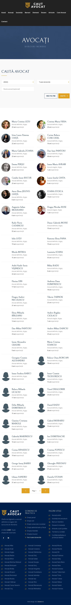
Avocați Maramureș (35, 585)
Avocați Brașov (10, 572)
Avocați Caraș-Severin (12, 585)
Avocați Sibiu (56, 565)
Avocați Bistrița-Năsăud (13, 562)
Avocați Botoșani (10, 565)
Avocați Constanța (34, 545)
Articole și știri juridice (59, 529)
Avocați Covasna (34, 549)
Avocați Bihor (9, 559)
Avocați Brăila (9, 569)
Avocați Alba (9, 545)
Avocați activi (56, 515)
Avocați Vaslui (56, 585)
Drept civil (30, 521)
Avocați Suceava (57, 569)
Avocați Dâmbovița (34, 552)
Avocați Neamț (57, 549)
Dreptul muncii (32, 534)
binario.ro (41, 601)
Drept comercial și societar (36, 524)
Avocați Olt (55, 552)
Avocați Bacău (9, 555)
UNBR (9, 530)
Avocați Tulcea (57, 579)
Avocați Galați (33, 559)
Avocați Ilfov (32, 582)
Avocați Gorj (32, 565)
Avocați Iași (32, 579)
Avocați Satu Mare (58, 562)
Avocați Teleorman (58, 572)
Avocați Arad (9, 549)
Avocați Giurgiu (33, 562)
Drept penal (31, 517)
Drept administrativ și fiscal (36, 527)
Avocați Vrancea (57, 589)
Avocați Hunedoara (35, 572)
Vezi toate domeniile (34, 537)
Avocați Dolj (32, 555)
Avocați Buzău (9, 579)
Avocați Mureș (57, 545)
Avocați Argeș (9, 552)
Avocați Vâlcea (57, 582)
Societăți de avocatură (59, 519)
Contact (4, 21)
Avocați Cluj (9, 589)
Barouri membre (58, 522)
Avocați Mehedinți (34, 589)
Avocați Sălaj (56, 559)
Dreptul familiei (32, 531)
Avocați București (11, 575)
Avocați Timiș (56, 575)
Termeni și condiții (58, 532)
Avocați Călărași (10, 582)
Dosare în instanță (58, 525)
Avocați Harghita (34, 569)
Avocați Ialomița (33, 575)
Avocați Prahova (57, 555)
